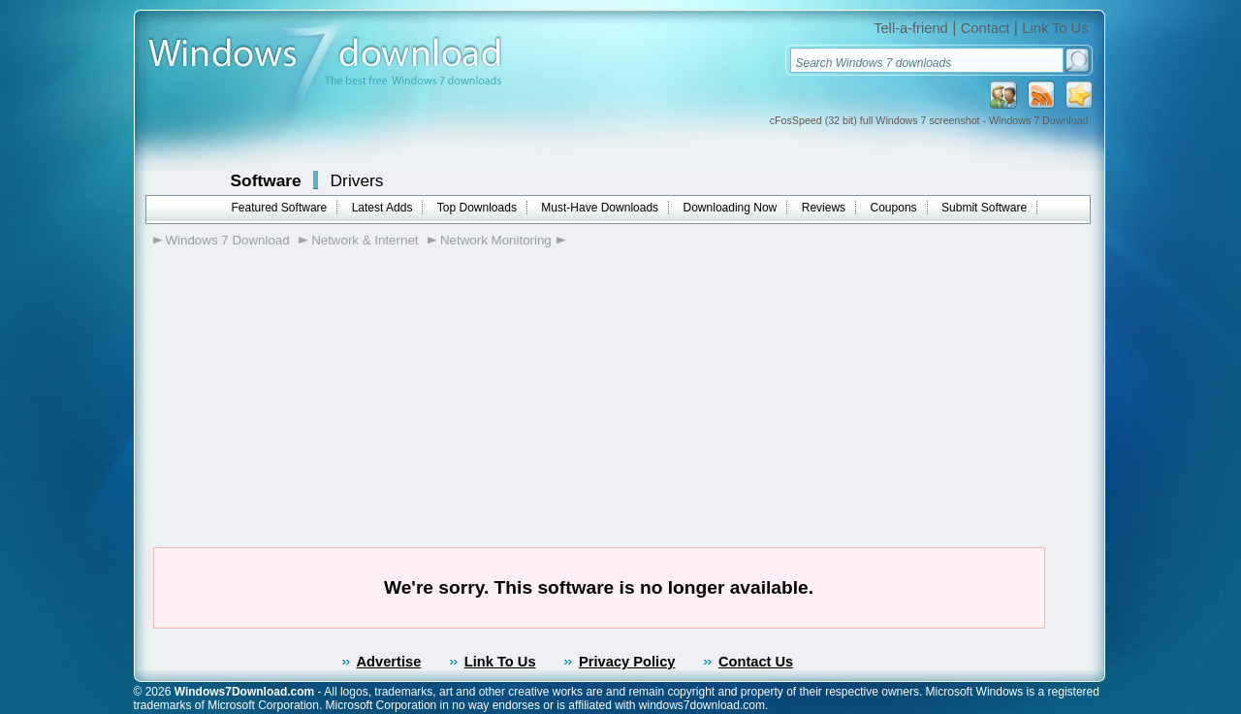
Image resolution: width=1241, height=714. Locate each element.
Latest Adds (382, 207)
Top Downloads (477, 207)
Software (266, 180)
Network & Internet (364, 240)
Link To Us (1055, 28)
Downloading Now (731, 207)
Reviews (823, 207)
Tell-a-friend (911, 28)
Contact (985, 28)
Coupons (894, 207)
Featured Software (280, 207)
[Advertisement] (299, 370)
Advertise (389, 661)
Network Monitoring (496, 240)
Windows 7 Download (228, 240)
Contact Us (755, 661)
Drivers (357, 180)
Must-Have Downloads (599, 207)
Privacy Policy (627, 661)
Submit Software (984, 207)
